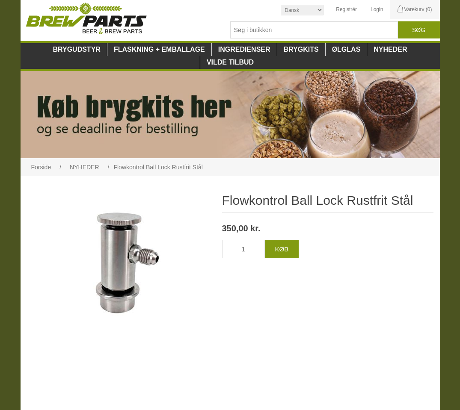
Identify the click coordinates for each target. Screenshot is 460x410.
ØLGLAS (346, 49)
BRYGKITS (301, 49)
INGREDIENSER (244, 49)
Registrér (346, 9)
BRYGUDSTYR (76, 49)
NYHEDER (390, 49)
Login (377, 9)
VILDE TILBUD (230, 62)
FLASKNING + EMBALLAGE (159, 49)
